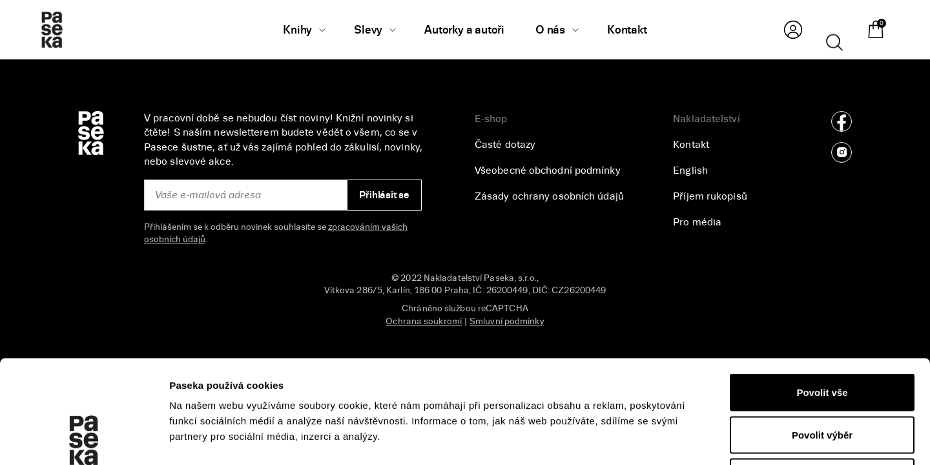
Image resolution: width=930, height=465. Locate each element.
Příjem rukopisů (710, 196)
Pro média (697, 222)
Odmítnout (822, 380)
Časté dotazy (505, 144)
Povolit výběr (822, 338)
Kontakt (691, 144)
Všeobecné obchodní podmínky (548, 170)
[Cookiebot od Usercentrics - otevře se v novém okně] (83, 440)
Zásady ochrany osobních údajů (549, 196)
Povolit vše (821, 295)
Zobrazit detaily (685, 439)
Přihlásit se (384, 195)
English (690, 170)
